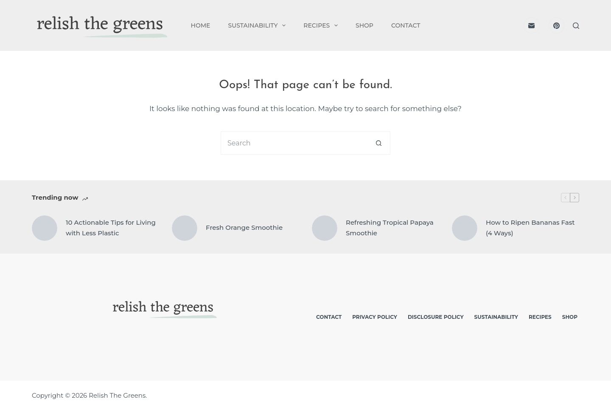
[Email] (532, 25)
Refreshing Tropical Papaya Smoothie (390, 227)
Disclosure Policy (436, 317)
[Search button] (378, 143)
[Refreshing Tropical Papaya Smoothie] (324, 228)
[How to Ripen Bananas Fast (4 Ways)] (464, 228)
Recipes (322, 25)
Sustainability (258, 25)
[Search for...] (294, 143)
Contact (405, 25)
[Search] (576, 25)
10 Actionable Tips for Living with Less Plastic (111, 227)
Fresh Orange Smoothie (244, 227)
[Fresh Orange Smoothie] (184, 228)
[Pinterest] (557, 25)
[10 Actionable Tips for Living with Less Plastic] (44, 228)
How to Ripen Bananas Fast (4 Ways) (530, 227)
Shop (364, 25)
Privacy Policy (374, 317)
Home (200, 25)
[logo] (100, 26)
